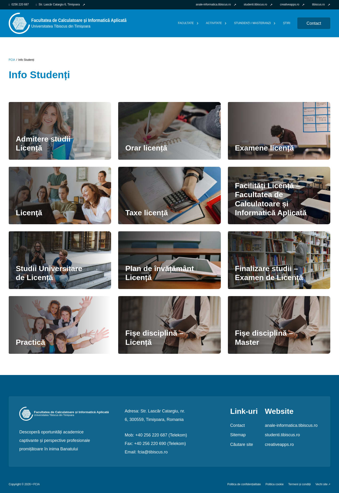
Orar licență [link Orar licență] (146, 148)
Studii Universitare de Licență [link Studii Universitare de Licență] (49, 273)
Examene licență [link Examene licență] (264, 148)
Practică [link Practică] (30, 342)
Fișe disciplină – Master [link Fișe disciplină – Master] (264, 337)
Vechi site (321, 484)
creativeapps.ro (279, 444)
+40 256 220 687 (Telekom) (161, 435)
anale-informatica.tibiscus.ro (291, 425)
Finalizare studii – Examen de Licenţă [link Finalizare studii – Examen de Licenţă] (269, 273)
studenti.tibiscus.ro (282, 434)
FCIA (12, 59)
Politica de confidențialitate (244, 484)
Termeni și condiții (299, 484)
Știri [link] (286, 23)
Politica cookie (275, 484)
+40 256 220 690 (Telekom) (160, 443)
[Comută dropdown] (197, 23)
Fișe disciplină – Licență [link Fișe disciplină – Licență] (154, 337)
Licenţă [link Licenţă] (29, 212)
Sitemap (238, 434)
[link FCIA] (67, 23)
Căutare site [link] (241, 444)
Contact (237, 425)
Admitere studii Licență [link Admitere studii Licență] (43, 143)
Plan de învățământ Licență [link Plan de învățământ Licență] (159, 273)
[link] (216, 4)
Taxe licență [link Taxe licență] (146, 212)
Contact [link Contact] (314, 23)
